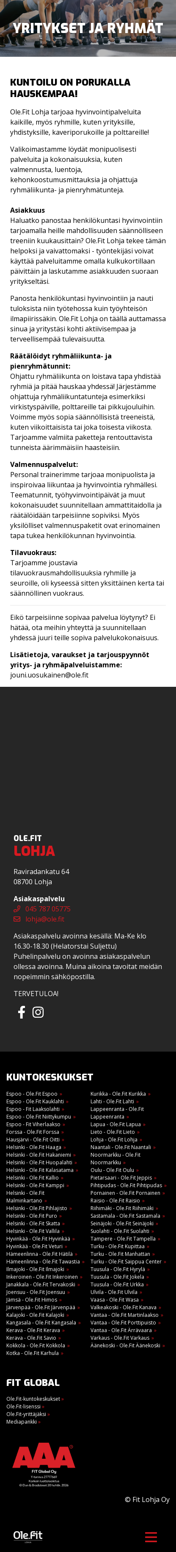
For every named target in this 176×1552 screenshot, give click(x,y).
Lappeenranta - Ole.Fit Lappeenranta (117, 1112)
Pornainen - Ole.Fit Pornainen (125, 1193)
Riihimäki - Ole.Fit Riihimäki (122, 1208)
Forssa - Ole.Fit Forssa (32, 1132)
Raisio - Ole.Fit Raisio (115, 1200)
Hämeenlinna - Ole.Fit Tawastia (43, 1261)
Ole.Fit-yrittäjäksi (28, 1414)
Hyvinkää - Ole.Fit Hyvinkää (38, 1238)
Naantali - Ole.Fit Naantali (121, 1147)
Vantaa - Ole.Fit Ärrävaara (121, 1330)
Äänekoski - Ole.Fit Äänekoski (125, 1345)
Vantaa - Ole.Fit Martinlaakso (125, 1315)
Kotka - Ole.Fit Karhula (32, 1353)
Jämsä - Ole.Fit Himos (31, 1299)
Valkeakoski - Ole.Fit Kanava (124, 1307)
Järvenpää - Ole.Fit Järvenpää (40, 1307)
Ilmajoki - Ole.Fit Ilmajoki (35, 1269)
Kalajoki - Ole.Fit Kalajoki (35, 1315)
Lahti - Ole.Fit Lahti (112, 1101)
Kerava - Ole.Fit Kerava (33, 1330)
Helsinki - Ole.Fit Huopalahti (39, 1162)
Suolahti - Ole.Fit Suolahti (120, 1231)
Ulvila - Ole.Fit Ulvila (114, 1292)
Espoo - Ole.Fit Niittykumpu (38, 1116)
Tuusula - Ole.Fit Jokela (117, 1276)
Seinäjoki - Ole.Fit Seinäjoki (122, 1223)
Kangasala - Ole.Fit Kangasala (41, 1322)
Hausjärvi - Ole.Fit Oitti (33, 1139)
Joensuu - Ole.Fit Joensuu (35, 1292)
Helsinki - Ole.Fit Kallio (32, 1177)
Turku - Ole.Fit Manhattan (120, 1254)
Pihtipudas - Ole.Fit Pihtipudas (126, 1185)
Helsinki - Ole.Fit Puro (31, 1215)
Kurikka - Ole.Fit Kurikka (118, 1093)
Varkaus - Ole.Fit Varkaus (120, 1337)
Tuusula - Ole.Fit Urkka (117, 1284)
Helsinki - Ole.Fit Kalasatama (40, 1170)
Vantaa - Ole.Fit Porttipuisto (123, 1322)
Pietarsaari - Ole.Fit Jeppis (121, 1177)
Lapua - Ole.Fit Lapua (116, 1124)
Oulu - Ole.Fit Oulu (112, 1170)
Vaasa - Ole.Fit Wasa (115, 1299)
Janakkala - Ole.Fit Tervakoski (40, 1284)
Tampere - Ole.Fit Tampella (123, 1238)
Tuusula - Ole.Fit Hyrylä (118, 1269)
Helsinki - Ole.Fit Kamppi (35, 1185)
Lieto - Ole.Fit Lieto (113, 1132)
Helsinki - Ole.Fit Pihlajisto (36, 1208)
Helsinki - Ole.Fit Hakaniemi (38, 1154)
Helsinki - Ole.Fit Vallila (33, 1231)
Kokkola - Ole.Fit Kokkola (35, 1345)
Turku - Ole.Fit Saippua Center (126, 1261)
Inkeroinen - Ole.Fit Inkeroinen (42, 1276)
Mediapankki (23, 1421)
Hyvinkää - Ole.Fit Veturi (34, 1246)
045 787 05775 (42, 908)
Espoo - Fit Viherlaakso (33, 1124)
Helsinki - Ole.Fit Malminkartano (25, 1196)
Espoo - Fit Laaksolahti (33, 1109)
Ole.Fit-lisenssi (25, 1406)
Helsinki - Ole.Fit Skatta (33, 1223)
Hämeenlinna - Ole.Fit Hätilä (39, 1254)
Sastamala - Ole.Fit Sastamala (125, 1215)
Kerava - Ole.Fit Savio (31, 1337)
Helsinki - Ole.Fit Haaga (33, 1147)
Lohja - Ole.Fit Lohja (114, 1139)
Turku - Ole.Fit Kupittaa (118, 1246)
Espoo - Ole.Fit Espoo (32, 1093)
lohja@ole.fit (39, 919)
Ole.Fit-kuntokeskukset (35, 1398)
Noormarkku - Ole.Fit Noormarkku (115, 1158)
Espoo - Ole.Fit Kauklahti (35, 1101)
